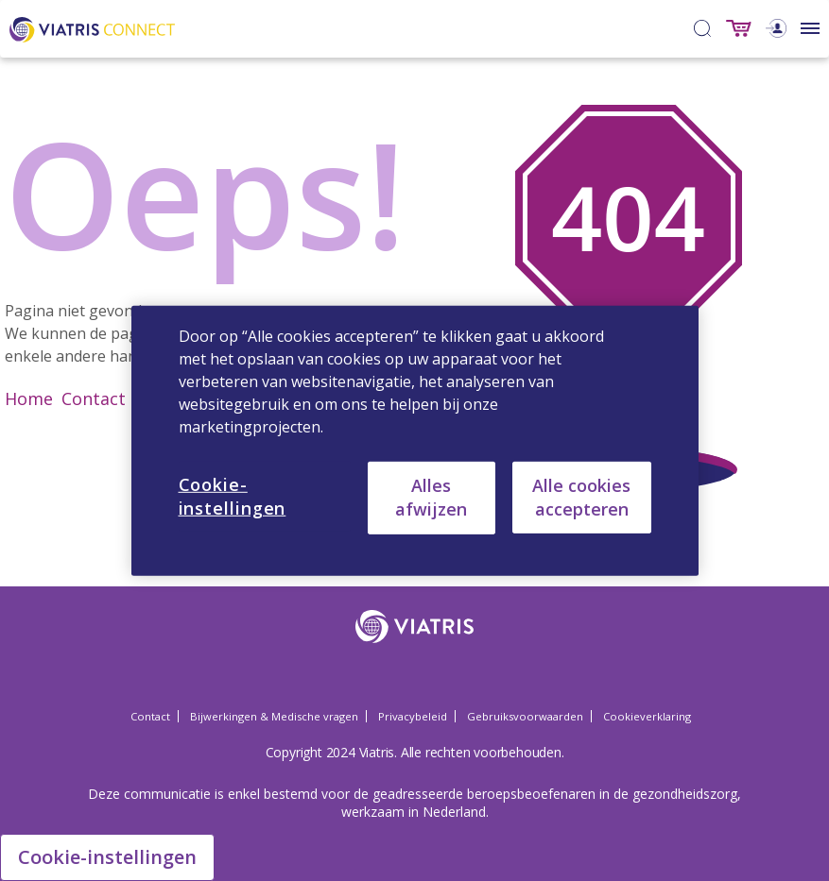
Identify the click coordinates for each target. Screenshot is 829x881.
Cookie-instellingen (107, 857)
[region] (415, 440)
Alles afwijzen (431, 497)
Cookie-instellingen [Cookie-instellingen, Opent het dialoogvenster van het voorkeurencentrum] (232, 495)
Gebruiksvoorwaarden (525, 716)
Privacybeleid (412, 716)
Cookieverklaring (647, 716)
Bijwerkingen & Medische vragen (274, 716)
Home (29, 398)
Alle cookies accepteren (581, 496)
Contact (93, 398)
